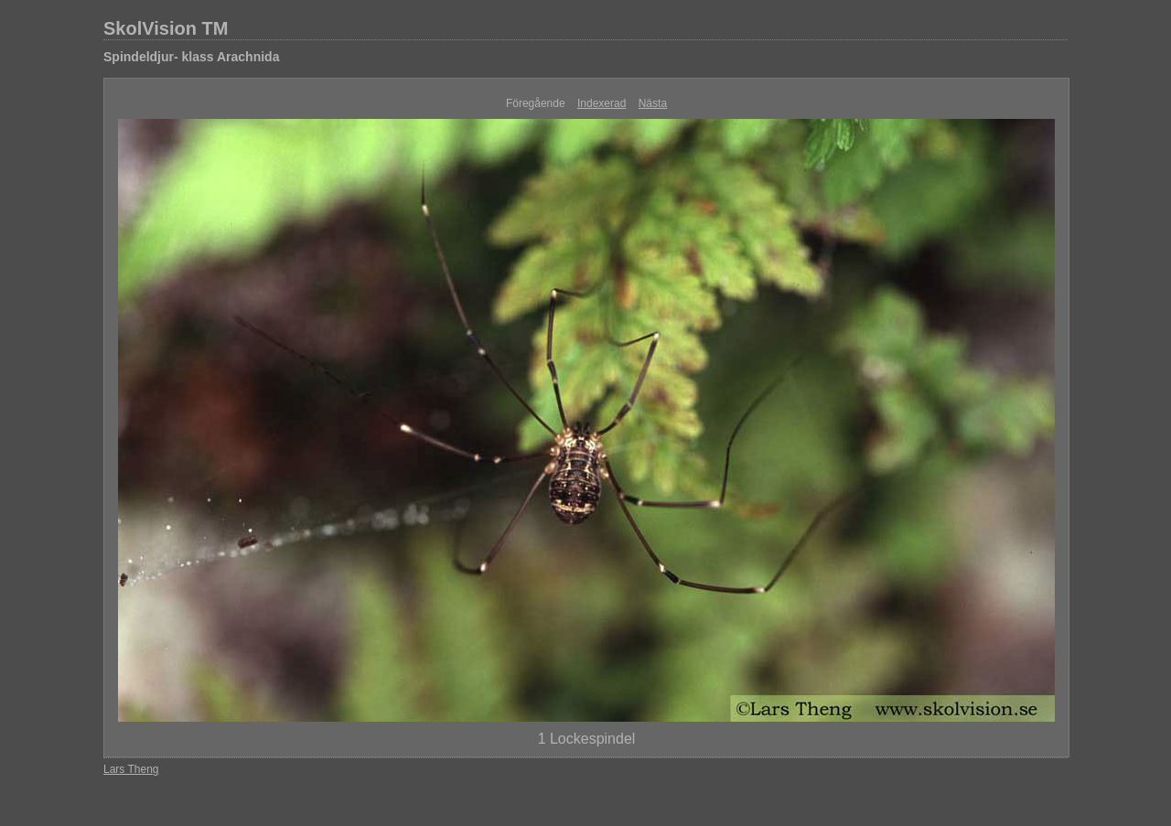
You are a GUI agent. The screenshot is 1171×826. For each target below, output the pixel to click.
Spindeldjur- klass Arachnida (191, 56)
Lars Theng (131, 769)
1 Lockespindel (587, 738)
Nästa (653, 103)
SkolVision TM (165, 28)
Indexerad (601, 103)
